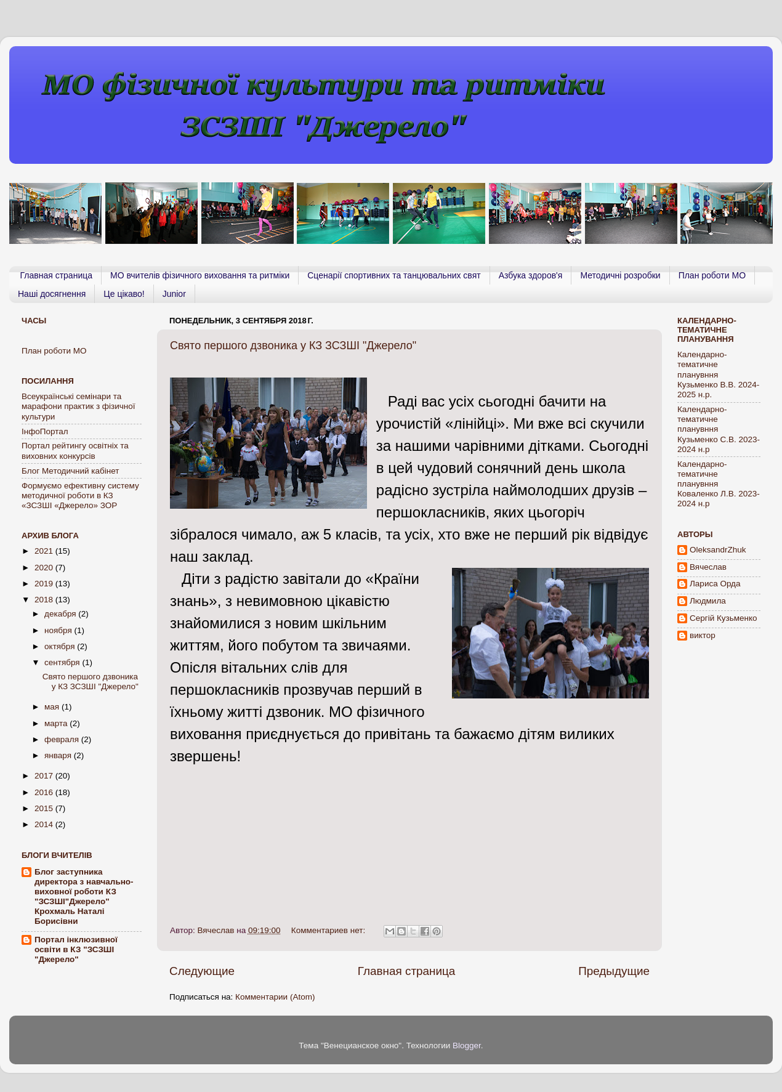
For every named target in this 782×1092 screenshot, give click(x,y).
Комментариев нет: (329, 930)
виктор (702, 635)
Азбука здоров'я (531, 275)
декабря (61, 613)
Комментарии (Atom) (275, 996)
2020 (44, 567)
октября (60, 646)
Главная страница (56, 275)
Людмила (708, 600)
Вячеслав (708, 567)
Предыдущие (614, 971)
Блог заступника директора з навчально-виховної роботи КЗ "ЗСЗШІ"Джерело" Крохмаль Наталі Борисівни (84, 896)
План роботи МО (712, 275)
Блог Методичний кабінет (70, 470)
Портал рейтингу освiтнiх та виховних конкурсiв (75, 450)
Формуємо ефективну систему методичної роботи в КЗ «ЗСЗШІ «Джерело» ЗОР (80, 495)
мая (53, 706)
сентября (63, 662)
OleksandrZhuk (718, 549)
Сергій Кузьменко (723, 618)
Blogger (467, 1045)
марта (57, 723)
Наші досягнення (52, 294)
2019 (44, 583)
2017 (44, 775)
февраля (62, 739)
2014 (44, 824)
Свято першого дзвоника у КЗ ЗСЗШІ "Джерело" (293, 345)
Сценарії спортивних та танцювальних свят (393, 275)
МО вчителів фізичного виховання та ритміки (199, 275)
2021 (44, 551)
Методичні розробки (620, 275)
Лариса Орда (715, 583)
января (59, 755)
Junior (174, 294)
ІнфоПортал (45, 431)
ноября (59, 630)
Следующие (202, 971)
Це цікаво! (123, 294)
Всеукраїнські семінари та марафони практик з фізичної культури (78, 406)
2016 (44, 792)
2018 (44, 599)
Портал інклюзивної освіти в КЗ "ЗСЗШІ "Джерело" (76, 949)
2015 (44, 808)
